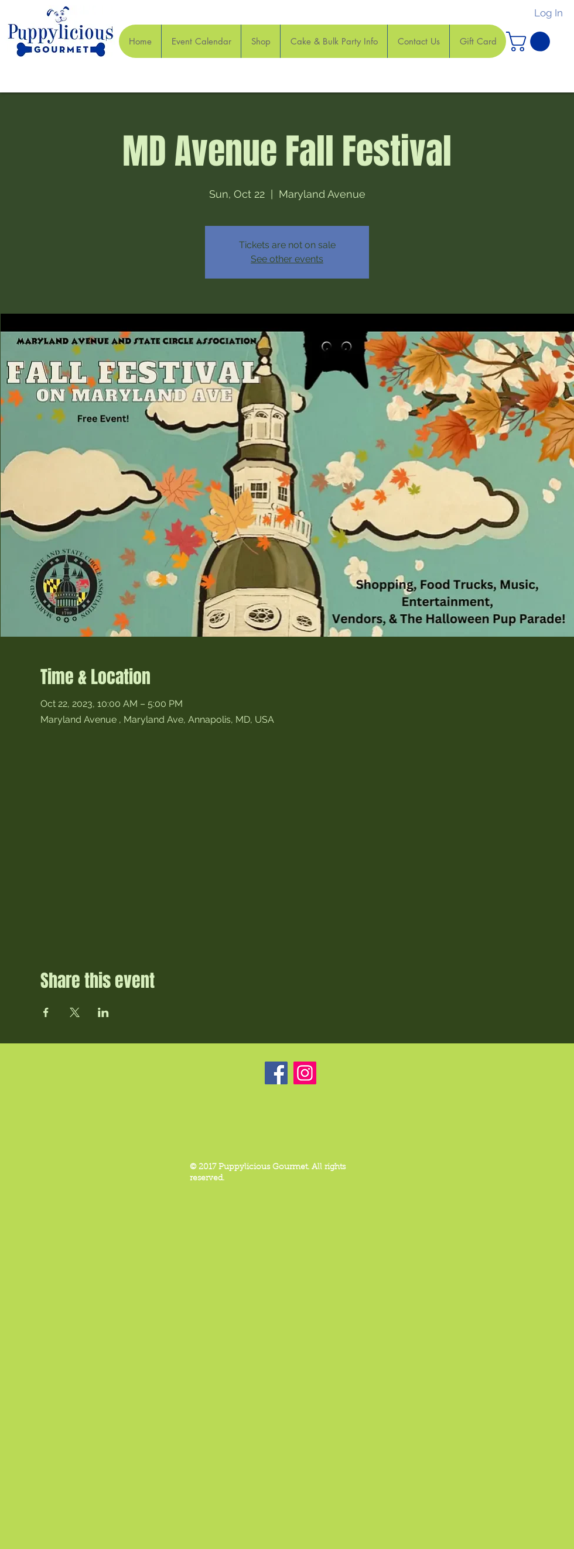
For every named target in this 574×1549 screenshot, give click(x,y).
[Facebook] (276, 1073)
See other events (287, 259)
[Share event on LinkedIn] (103, 1012)
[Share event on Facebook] (46, 1012)
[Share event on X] (74, 1012)
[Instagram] (304, 1073)
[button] (530, 41)
